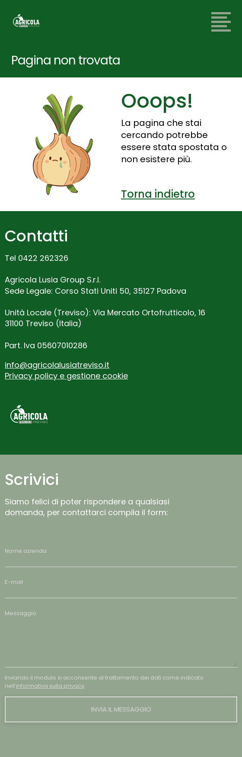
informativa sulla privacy (50, 686)
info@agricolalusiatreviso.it (57, 364)
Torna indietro (158, 194)
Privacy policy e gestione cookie (66, 375)
